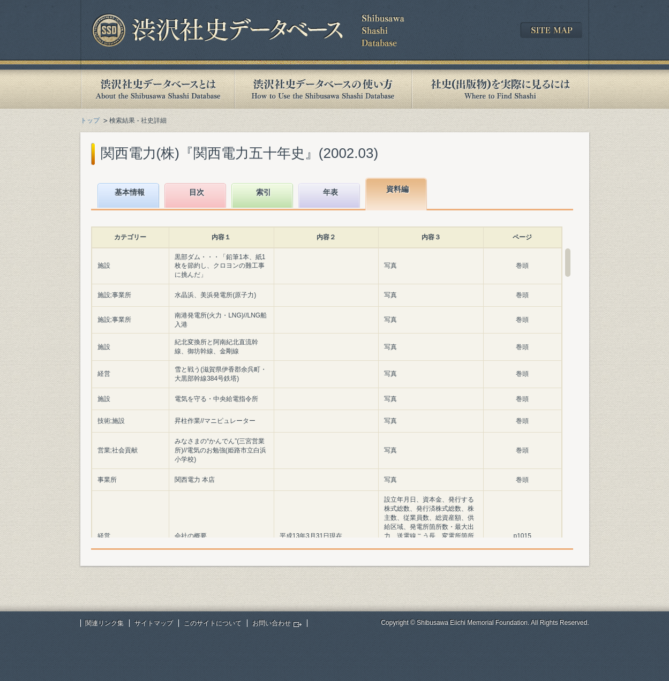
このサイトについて (213, 623)
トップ (90, 120)
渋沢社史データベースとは (157, 89)
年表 (330, 192)
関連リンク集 (104, 623)
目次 (196, 192)
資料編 (397, 189)
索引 (263, 192)
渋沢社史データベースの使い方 (323, 89)
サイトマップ (153, 623)
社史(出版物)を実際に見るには (500, 89)
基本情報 (130, 192)
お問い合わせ (271, 623)
